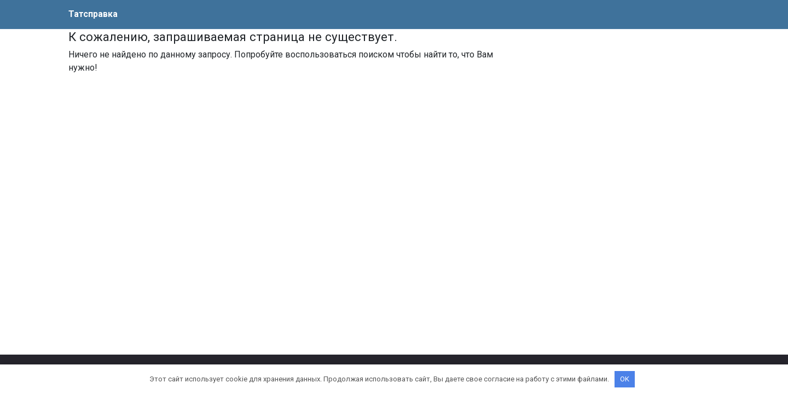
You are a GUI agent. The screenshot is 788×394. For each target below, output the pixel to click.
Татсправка (93, 14)
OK (624, 379)
